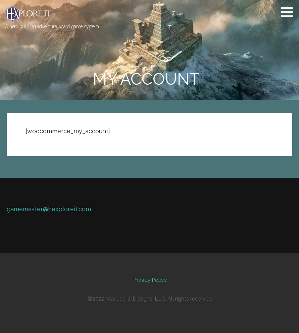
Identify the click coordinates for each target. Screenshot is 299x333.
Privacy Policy (149, 280)
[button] (289, 12)
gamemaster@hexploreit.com (49, 209)
